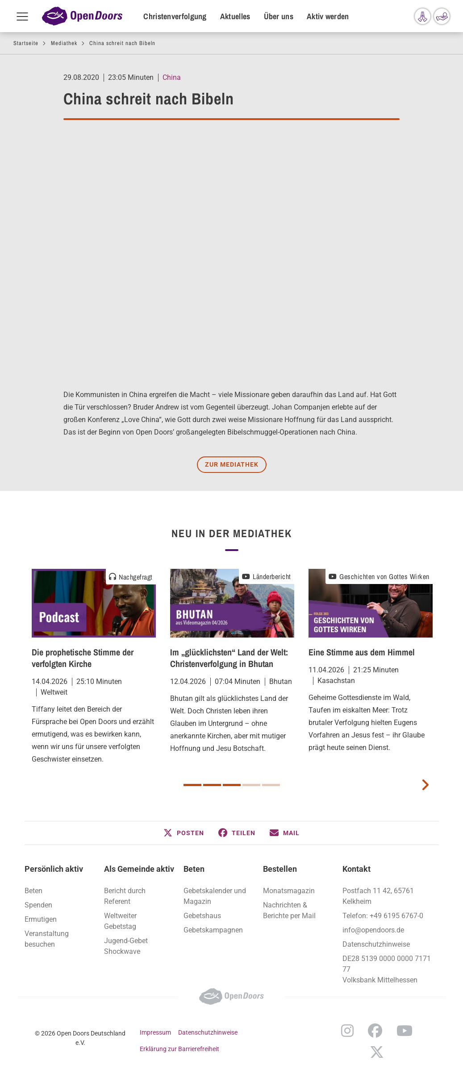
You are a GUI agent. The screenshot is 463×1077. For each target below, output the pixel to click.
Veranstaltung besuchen (47, 939)
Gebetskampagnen (213, 930)
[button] (183, 832)
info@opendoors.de (373, 930)
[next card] (425, 784)
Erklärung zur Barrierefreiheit (179, 1048)
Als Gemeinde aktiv (139, 869)
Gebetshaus (202, 915)
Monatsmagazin (289, 890)
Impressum (155, 1032)
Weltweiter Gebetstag (120, 921)
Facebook (375, 1030)
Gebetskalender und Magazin (215, 896)
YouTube (404, 1030)
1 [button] (192, 785)
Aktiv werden (328, 16)
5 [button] (271, 785)
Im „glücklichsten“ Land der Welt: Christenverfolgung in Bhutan (229, 658)
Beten (33, 890)
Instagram (347, 1030)
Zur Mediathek (232, 464)
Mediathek (64, 43)
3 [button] (232, 785)
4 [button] (251, 785)
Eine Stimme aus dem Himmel (362, 652)
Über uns (278, 16)
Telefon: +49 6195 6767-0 (382, 915)
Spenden (38, 905)
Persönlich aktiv (54, 869)
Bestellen (280, 869)
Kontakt (356, 869)
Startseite (25, 43)
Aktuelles (235, 16)
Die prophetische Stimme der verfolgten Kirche (82, 658)
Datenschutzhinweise (376, 944)
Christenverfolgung (174, 16)
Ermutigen (41, 919)
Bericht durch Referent (125, 896)
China (172, 77)
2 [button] (212, 785)
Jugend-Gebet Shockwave (126, 946)
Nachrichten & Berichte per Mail (289, 910)
